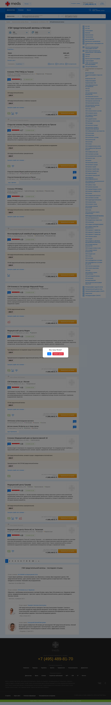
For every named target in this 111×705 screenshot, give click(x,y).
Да (49, 353)
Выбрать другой (58, 353)
